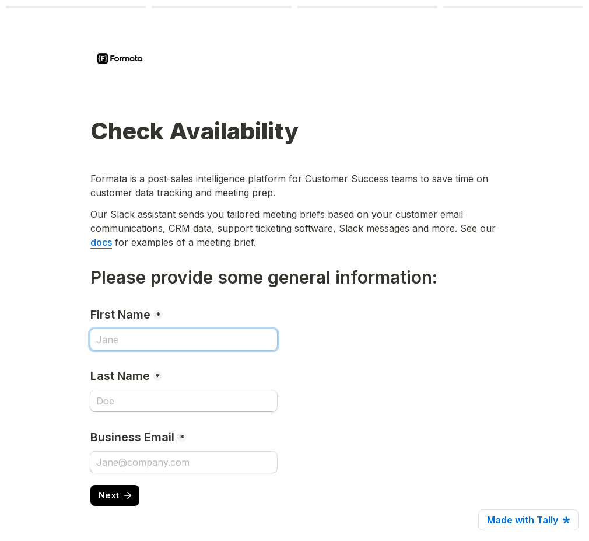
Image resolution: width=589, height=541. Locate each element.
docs (101, 242)
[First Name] (183, 339)
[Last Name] (183, 400)
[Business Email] (183, 462)
